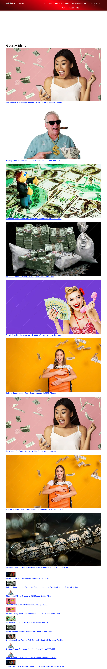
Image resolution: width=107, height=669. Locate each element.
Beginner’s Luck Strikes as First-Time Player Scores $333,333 (30, 649)
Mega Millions (94, 3)
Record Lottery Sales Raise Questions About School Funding (30, 631)
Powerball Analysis (79, 3)
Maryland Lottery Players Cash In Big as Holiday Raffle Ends (30, 277)
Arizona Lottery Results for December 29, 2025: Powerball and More (33, 614)
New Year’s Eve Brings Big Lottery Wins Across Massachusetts (31, 451)
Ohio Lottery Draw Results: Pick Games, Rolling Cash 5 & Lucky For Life (34, 640)
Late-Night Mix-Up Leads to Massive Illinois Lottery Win (28, 578)
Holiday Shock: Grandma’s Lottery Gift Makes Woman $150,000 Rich (33, 161)
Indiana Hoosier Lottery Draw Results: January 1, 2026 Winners (31, 393)
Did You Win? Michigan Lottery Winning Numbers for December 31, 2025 (34, 509)
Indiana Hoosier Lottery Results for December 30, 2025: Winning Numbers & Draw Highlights (42, 587)
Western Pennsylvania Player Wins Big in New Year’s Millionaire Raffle (34, 219)
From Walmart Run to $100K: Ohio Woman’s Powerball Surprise (31, 658)
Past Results (74, 8)
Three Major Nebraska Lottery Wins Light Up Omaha (27, 605)
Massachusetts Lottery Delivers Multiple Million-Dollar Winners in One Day (35, 102)
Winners (67, 3)
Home (43, 3)
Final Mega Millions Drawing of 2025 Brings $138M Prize (28, 596)
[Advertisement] (53, 27)
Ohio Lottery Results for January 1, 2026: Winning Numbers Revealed (33, 335)
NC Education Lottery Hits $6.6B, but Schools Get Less (27, 623)
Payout (64, 8)
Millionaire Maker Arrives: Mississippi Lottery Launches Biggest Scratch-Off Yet (37, 568)
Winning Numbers (55, 3)
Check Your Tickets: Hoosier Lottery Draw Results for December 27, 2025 (35, 667)
